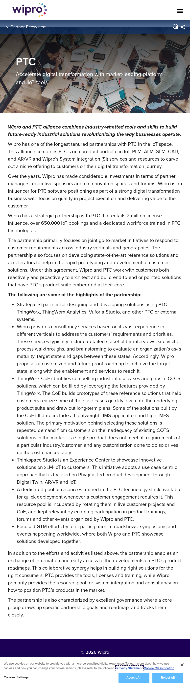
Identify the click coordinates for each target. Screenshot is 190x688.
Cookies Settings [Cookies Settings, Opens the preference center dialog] (16, 677)
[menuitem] (183, 27)
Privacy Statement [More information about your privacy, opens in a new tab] (130, 668)
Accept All (133, 677)
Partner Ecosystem (29, 27)
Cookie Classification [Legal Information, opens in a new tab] (159, 668)
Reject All (168, 677)
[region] (95, 672)
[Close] (182, 664)
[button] (175, 27)
